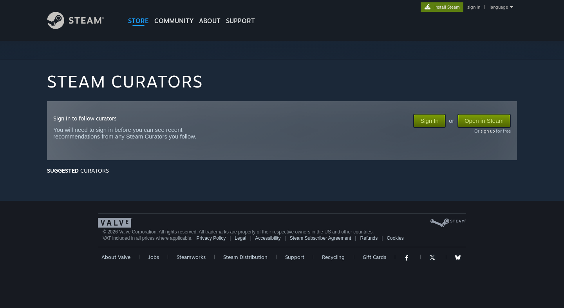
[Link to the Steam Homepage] (81, 27)
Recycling (333, 257)
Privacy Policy (211, 238)
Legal (240, 238)
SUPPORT (240, 21)
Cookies (395, 238)
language (499, 7)
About (210, 21)
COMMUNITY (173, 21)
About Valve (115, 257)
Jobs (153, 257)
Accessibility (267, 238)
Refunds (369, 238)
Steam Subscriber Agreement (320, 238)
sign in (473, 7)
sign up (488, 131)
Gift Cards (374, 257)
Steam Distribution (245, 257)
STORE (138, 21)
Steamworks (191, 257)
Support (294, 257)
